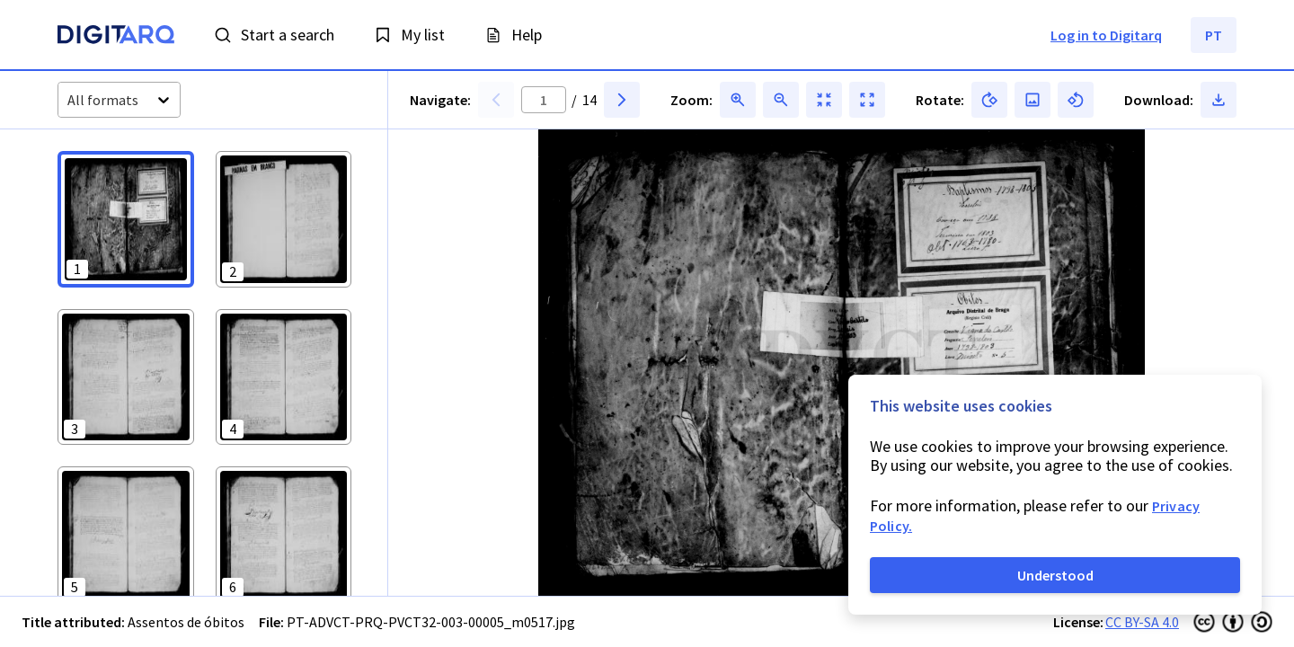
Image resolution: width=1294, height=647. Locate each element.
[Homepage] (116, 37)
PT (1213, 35)
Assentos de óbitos (186, 622)
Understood (1055, 575)
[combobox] (68, 100)
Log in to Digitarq (1106, 35)
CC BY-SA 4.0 (1142, 622)
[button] (126, 219)
